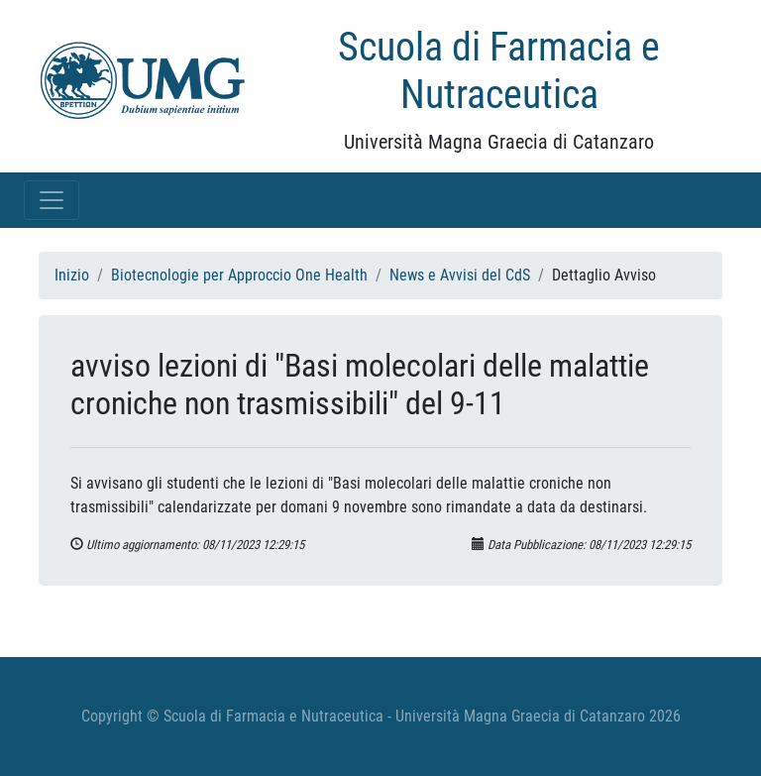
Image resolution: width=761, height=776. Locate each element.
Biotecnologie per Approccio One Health (239, 275)
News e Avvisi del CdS (459, 275)
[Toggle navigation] (51, 200)
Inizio (71, 275)
